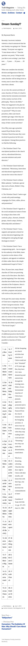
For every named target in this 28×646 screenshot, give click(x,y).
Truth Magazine (8, 8)
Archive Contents (7, 608)
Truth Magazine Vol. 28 (19, 608)
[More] (24, 13)
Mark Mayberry (7, 28)
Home (4, 13)
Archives (11, 13)
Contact (19, 13)
